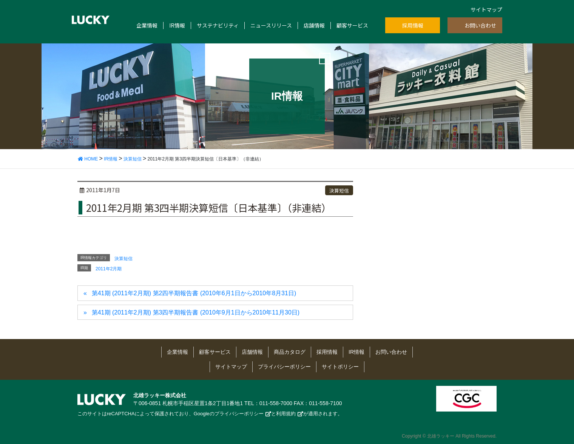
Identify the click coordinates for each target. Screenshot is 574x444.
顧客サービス (352, 25)
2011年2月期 (109, 268)
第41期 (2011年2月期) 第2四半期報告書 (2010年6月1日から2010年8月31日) (194, 293)
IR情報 (177, 25)
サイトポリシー (340, 367)
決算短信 (339, 190)
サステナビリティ (218, 25)
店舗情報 (314, 25)
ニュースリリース (271, 25)
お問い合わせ (480, 25)
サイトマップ (486, 9)
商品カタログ (290, 352)
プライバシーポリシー (284, 367)
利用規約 (286, 413)
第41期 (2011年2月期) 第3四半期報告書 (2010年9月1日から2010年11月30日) (195, 312)
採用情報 (412, 25)
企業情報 (146, 25)
